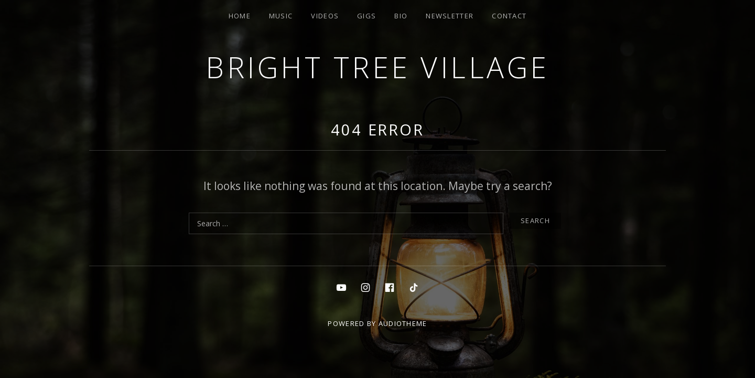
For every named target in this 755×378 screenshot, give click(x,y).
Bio (400, 15)
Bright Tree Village (377, 67)
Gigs (366, 15)
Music (281, 15)
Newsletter (449, 15)
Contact (509, 15)
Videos (325, 15)
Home (240, 15)
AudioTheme (403, 323)
